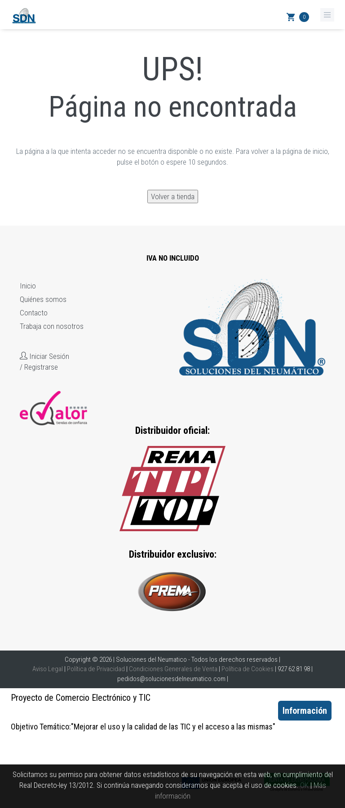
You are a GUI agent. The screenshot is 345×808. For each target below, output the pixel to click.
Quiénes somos (43, 299)
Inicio (28, 285)
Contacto (34, 312)
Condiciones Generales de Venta (173, 669)
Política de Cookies (247, 669)
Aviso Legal (47, 669)
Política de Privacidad (96, 669)
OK (304, 785)
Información (305, 710)
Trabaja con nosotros (52, 326)
